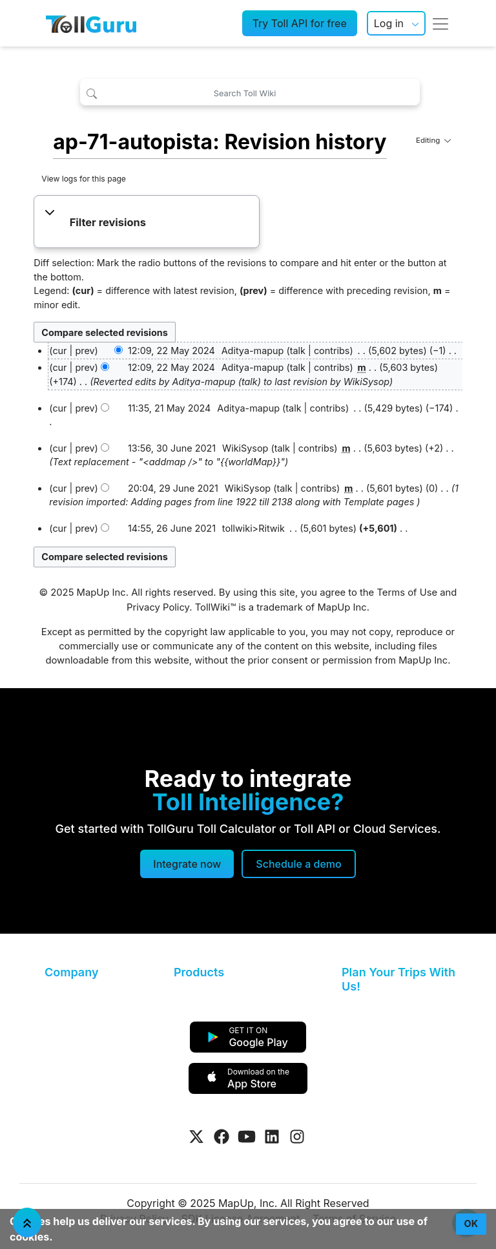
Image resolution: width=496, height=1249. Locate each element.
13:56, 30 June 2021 (172, 448)
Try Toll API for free (300, 23)
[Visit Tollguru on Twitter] (196, 1136)
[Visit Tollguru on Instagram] (297, 1136)
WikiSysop (366, 381)
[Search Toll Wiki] (249, 92)
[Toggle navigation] (440, 23)
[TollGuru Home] (91, 23)
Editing (433, 140)
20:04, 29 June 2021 (173, 488)
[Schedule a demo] (298, 864)
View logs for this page (83, 179)
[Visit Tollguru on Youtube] (247, 1137)
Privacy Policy (158, 607)
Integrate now (187, 863)
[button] (147, 223)
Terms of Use (407, 592)
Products (199, 972)
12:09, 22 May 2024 (171, 350)
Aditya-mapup (204, 381)
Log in (389, 23)
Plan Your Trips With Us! (398, 979)
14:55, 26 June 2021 (172, 528)
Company (71, 972)
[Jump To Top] (27, 1222)
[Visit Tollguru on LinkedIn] (272, 1136)
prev (84, 350)
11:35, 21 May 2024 (169, 408)
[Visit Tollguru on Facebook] (221, 1136)
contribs (332, 350)
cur (59, 367)
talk (297, 350)
